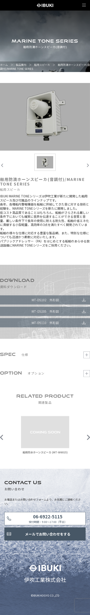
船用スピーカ (42, 65)
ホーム (4, 65)
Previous (1, 438)
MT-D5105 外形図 (45, 313)
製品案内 (21, 65)
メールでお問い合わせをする (48, 534)
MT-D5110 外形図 (45, 324)
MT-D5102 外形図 (45, 301)
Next (88, 438)
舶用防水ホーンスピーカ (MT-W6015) (45, 454)
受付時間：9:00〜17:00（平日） (48, 518)
